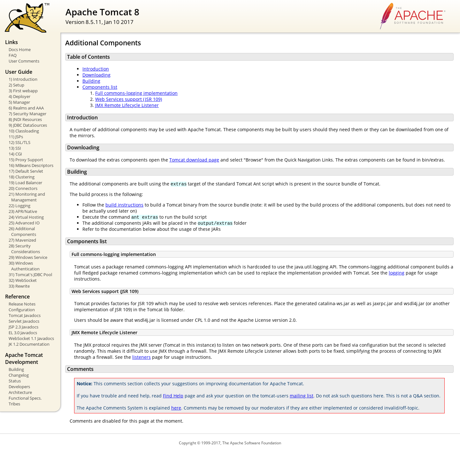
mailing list (301, 396)
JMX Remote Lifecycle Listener (127, 105)
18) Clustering (21, 177)
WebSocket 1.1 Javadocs (31, 338)
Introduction (95, 69)
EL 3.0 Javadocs (23, 332)
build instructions (124, 205)
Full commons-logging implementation (136, 93)
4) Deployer (19, 96)
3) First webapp (23, 91)
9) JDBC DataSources (28, 125)
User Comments (24, 61)
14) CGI (15, 154)
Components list (99, 87)
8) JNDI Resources (25, 119)
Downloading (96, 75)
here (176, 408)
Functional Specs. (25, 398)
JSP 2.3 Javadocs (23, 327)
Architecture (20, 392)
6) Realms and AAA (26, 108)
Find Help (173, 396)
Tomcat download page (194, 160)
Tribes (14, 404)
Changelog (19, 375)
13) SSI (15, 148)
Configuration (22, 310)
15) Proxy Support (26, 159)
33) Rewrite (19, 286)
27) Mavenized (22, 240)
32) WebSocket (23, 280)
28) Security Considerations (24, 248)
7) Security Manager (27, 114)
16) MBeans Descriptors (31, 165)
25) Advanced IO (24, 223)
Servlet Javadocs (24, 321)
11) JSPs (16, 136)
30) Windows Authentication (24, 266)
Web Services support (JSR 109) (128, 99)
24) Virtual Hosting (26, 217)
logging (396, 273)
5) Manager (19, 102)
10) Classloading (24, 131)
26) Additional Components (22, 231)
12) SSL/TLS (19, 142)
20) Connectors (23, 188)
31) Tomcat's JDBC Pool (30, 274)
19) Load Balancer (25, 182)
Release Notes (22, 304)
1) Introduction (23, 79)
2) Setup (16, 85)
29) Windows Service (28, 257)
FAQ (13, 55)
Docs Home (20, 49)
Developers (19, 386)
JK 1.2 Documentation (29, 344)
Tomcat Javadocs (25, 315)
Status (15, 381)
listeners (141, 357)
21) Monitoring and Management (27, 197)
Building (16, 369)
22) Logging (19, 205)
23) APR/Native (23, 211)
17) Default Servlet (26, 171)
